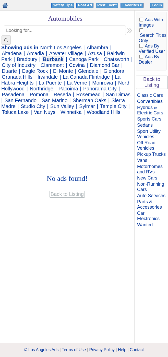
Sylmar (87, 106)
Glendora (113, 71)
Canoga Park (84, 59)
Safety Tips (63, 5)
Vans (142, 160)
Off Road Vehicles (146, 145)
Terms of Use (74, 350)
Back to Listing (151, 82)
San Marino (54, 100)
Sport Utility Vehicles (149, 134)
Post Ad (85, 5)
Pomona (39, 94)
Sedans (145, 125)
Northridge (41, 88)
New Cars (147, 178)
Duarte (9, 71)
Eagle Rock (35, 71)
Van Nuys (44, 112)
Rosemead (88, 94)
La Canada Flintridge (86, 77)
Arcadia (35, 53)
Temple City (113, 106)
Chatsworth (116, 59)
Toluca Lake (15, 112)
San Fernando (21, 100)
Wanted (145, 224)
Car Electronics (148, 216)
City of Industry (18, 65)
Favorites (133, 5)
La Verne (77, 83)
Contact (137, 350)
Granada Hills (17, 77)
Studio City (33, 106)
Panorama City (100, 88)
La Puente (50, 83)
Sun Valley (62, 106)
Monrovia (102, 83)
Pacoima (68, 88)
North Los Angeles (61, 47)
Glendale (88, 71)
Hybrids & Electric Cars (150, 110)
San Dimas (118, 94)
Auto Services (151, 195)
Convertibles (150, 101)
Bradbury (27, 59)
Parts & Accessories (149, 204)
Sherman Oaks (89, 100)
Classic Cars (150, 95)
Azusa (95, 53)
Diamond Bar (104, 65)
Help (122, 350)
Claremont (52, 65)
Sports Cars (149, 119)
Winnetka (71, 112)
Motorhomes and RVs (150, 169)
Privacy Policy (102, 350)
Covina (77, 65)
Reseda (62, 94)
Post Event (107, 5)
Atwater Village (66, 53)
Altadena (12, 53)
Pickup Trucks (151, 154)
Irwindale (48, 77)
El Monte (63, 71)
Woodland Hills (104, 112)
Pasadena (13, 94)
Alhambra (97, 47)
